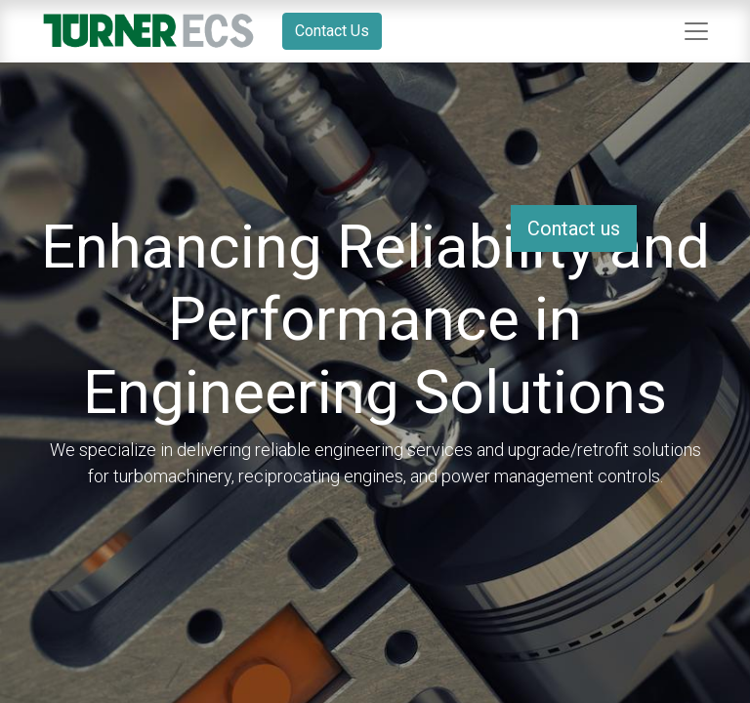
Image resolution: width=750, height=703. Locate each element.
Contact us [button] (573, 228)
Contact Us (332, 30)
